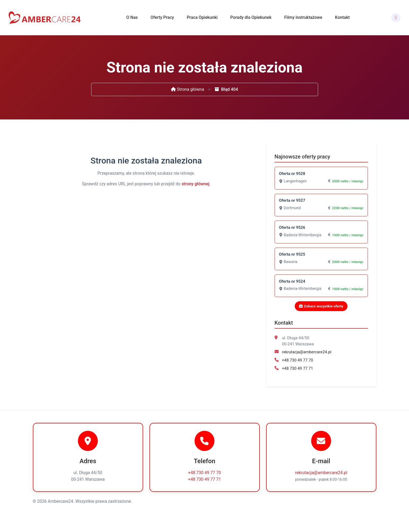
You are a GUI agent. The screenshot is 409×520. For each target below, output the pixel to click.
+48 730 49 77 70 (297, 361)
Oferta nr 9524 (292, 282)
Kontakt (342, 17)
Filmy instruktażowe (303, 17)
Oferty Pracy (162, 17)
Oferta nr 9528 (292, 173)
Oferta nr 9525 (292, 254)
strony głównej (195, 183)
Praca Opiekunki (202, 17)
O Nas (132, 17)
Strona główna (187, 89)
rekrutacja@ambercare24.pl (307, 352)
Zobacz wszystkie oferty (321, 307)
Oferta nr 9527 (292, 200)
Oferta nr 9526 (292, 227)
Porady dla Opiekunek (250, 17)
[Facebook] (396, 17)
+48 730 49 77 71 (297, 369)
